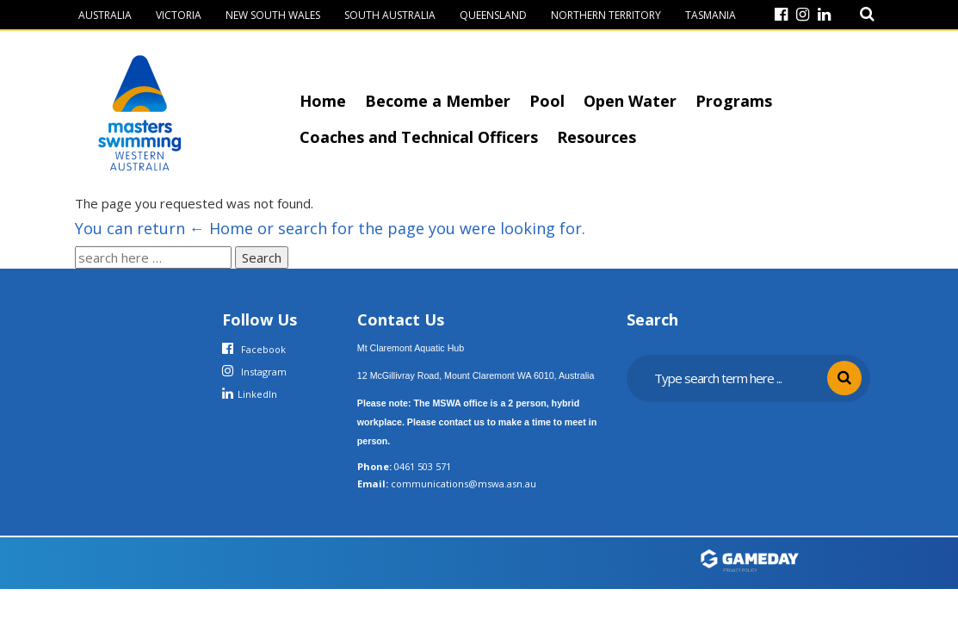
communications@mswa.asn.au (463, 483)
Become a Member (437, 100)
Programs (733, 100)
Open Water (630, 100)
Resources (596, 137)
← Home (221, 228)
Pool (547, 100)
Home (323, 100)
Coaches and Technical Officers (419, 137)
